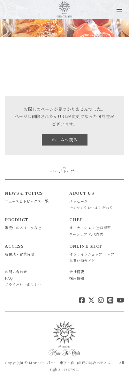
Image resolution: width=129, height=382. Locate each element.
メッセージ (78, 201)
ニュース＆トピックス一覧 (27, 201)
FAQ (9, 278)
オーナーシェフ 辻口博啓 (90, 227)
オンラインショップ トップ (92, 254)
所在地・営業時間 (19, 254)
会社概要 (76, 271)
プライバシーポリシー (23, 284)
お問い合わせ (16, 271)
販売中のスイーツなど (23, 227)
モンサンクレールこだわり (91, 207)
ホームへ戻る (65, 140)
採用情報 (76, 278)
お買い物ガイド (82, 260)
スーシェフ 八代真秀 (86, 233)
